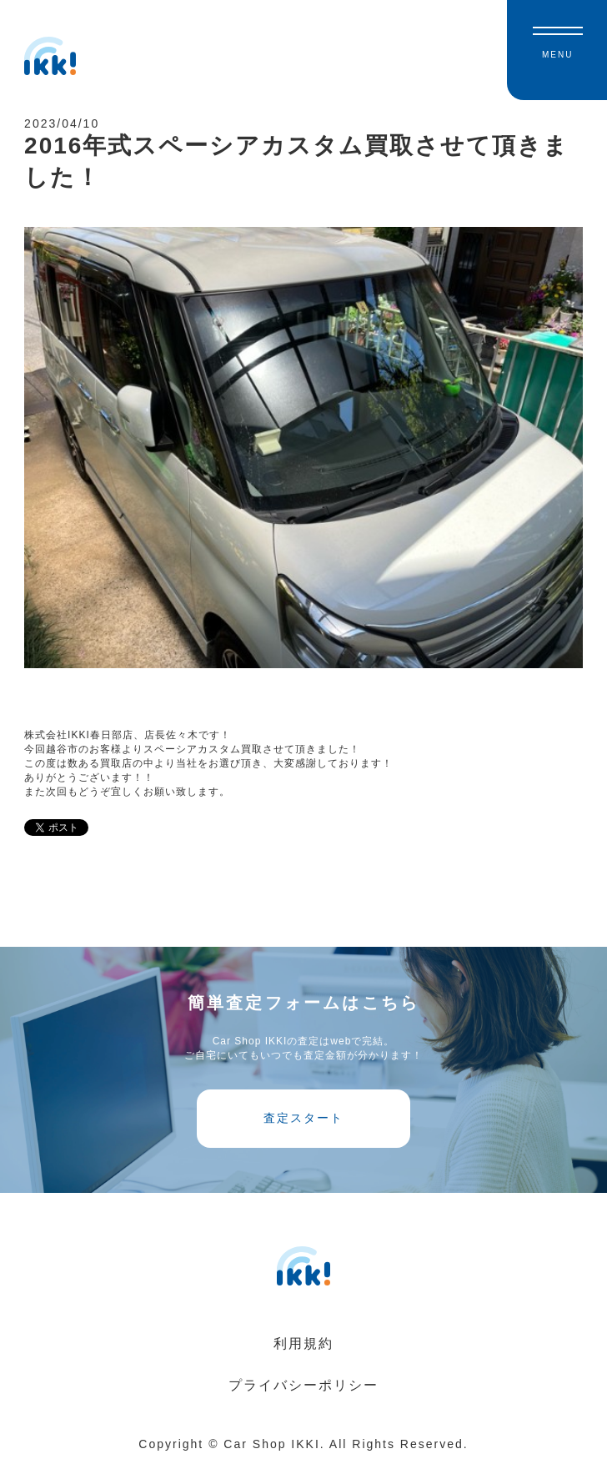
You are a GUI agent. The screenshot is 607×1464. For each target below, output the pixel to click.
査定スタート (303, 1117)
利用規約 (303, 1343)
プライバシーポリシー (303, 1385)
